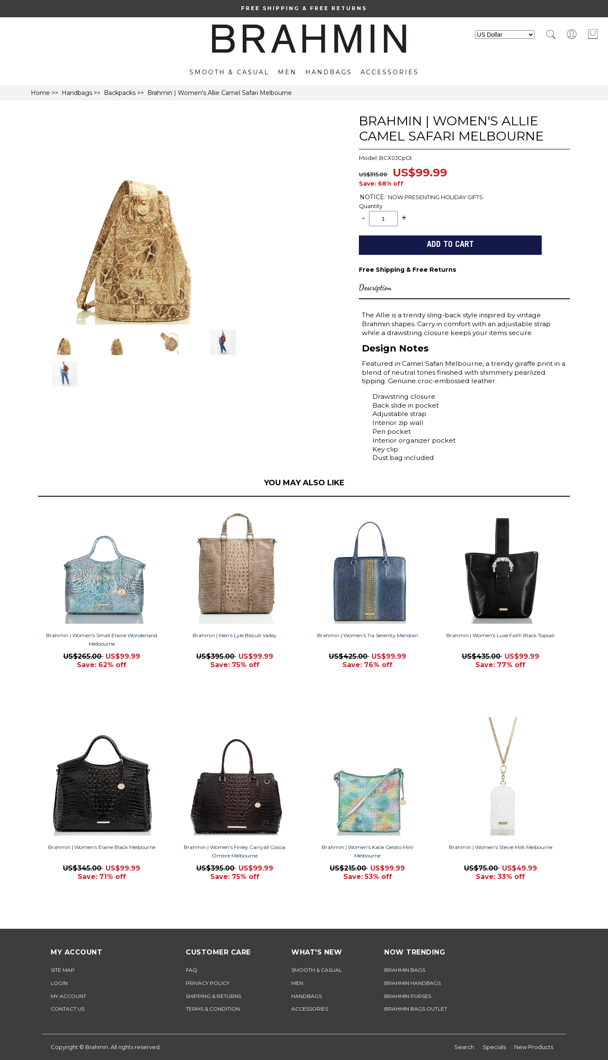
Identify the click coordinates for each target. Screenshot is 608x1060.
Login (59, 983)
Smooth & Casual (229, 72)
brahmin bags (404, 970)
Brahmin (96, 1047)
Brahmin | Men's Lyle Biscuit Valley (235, 635)
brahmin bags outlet (415, 1009)
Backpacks (120, 93)
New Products (533, 1047)
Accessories (390, 72)
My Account (68, 996)
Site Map (63, 970)
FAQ (191, 970)
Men (287, 72)
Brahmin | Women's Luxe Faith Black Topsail (500, 635)
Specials (494, 1047)
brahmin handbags (412, 983)
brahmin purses (407, 996)
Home (40, 93)
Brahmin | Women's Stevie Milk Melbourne (500, 847)
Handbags (328, 72)
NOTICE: (372, 197)
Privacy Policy (207, 983)
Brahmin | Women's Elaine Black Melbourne (101, 847)
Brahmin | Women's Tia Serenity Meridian (367, 635)
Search (464, 1047)
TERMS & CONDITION (213, 1009)
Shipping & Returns (213, 996)
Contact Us (67, 1009)
